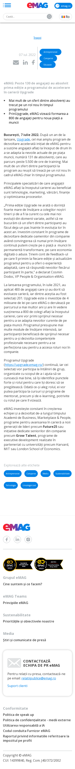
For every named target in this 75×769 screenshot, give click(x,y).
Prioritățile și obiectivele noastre (28, 621)
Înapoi (37, 37)
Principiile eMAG (15, 603)
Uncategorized (29, 485)
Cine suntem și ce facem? (22, 584)
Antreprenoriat (13, 473)
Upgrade (23, 139)
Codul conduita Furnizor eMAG (26, 731)
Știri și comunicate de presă (24, 640)
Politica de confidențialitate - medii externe (37, 720)
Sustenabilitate (62, 473)
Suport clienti (17, 686)
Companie (31, 473)
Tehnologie (11, 485)
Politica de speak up (18, 714)
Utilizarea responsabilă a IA (24, 725)
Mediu (46, 473)
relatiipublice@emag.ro (38, 678)
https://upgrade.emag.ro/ (24, 365)
